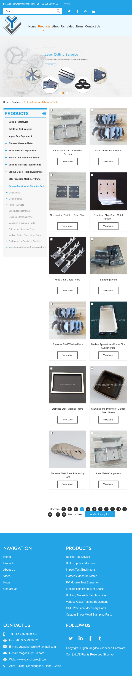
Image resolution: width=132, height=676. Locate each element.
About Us (58, 26)
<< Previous (54, 509)
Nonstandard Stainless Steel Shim (67, 215)
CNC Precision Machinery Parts (25, 179)
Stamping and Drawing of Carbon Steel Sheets (108, 410)
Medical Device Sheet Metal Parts (25, 235)
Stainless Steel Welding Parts (67, 344)
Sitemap (108, 654)
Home (32, 26)
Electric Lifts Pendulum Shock (24, 157)
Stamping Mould (108, 279)
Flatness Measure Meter (21, 143)
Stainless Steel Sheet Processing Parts (68, 475)
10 (118, 509)
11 (124, 509)
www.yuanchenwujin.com (32, 659)
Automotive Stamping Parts (21, 229)
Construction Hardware (20, 211)
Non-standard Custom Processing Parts (27, 247)
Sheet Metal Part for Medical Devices (67, 152)
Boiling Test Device (18, 122)
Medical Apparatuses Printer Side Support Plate (108, 346)
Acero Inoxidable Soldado (108, 150)
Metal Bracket (15, 199)
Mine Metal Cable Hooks (67, 279)
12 (50, 514)
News (79, 26)
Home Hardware (16, 205)
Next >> (72, 514)
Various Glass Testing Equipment (25, 172)
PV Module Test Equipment (22, 150)
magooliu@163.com (31, 653)
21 (64, 514)
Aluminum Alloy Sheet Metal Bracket (108, 217)
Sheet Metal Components (108, 473)
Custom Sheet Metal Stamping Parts (40, 102)
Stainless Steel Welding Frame (67, 408)
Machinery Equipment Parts (22, 223)
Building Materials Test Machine (25, 165)
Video (70, 26)
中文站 (67, 4)
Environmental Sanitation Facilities (25, 241)
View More (67, 161)
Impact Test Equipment (20, 136)
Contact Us (92, 26)
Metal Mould (14, 193)
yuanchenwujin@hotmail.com (21, 4)
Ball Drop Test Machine (20, 129)
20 (58, 514)
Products (44, 26)
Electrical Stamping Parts (21, 217)
